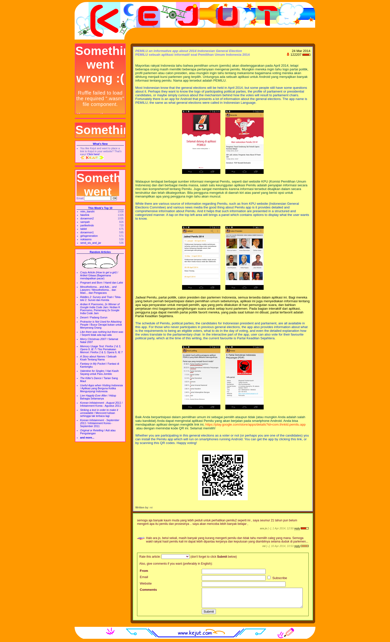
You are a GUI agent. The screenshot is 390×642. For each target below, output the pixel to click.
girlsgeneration (89, 235)
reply (297, 528)
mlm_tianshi (87, 211)
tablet (83, 228)
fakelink (84, 214)
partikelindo (87, 225)
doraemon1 (87, 232)
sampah (85, 221)
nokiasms (86, 239)
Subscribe (277, 578)
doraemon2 (87, 218)
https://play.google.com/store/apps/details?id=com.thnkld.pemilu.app (255, 424)
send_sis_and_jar (90, 242)
